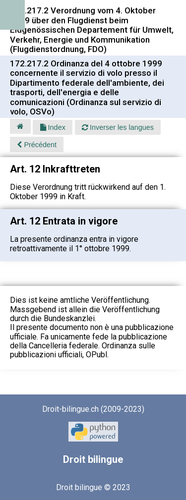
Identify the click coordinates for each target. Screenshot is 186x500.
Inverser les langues (118, 127)
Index (52, 127)
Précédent (37, 145)
